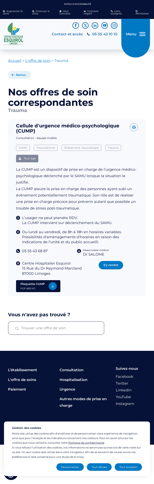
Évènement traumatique (81, 148)
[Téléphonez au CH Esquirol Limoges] (102, 34)
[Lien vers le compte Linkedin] (95, 25)
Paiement (17, 389)
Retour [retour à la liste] (21, 75)
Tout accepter (128, 467)
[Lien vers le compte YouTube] (104, 25)
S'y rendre (110, 265)
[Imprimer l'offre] (134, 127)
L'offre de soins (22, 380)
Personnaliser (70, 467)
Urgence (67, 389)
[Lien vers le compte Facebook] (75, 25)
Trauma (113, 148)
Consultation (71, 370)
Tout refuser (99, 467)
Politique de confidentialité (86, 442)
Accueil (14, 61)
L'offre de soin (38, 61)
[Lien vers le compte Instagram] (114, 25)
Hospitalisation (73, 380)
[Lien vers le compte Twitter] (85, 25)
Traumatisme (45, 148)
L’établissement (22, 370)
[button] (14, 12)
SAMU (23, 148)
